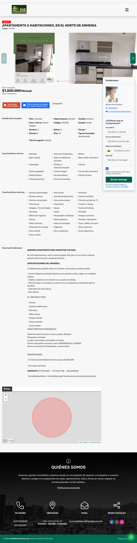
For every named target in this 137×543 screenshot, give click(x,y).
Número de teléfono (114, 146)
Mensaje (109, 155)
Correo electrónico (114, 137)
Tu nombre (110, 127)
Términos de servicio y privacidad (117, 186)
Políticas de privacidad (68, 488)
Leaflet (81, 442)
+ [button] (6, 395)
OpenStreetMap (95, 442)
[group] (34, 58)
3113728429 (113, 108)
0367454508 (20, 525)
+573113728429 (20, 521)
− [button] (6, 399)
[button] (57, 81)
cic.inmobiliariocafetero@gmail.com (122, 111)
